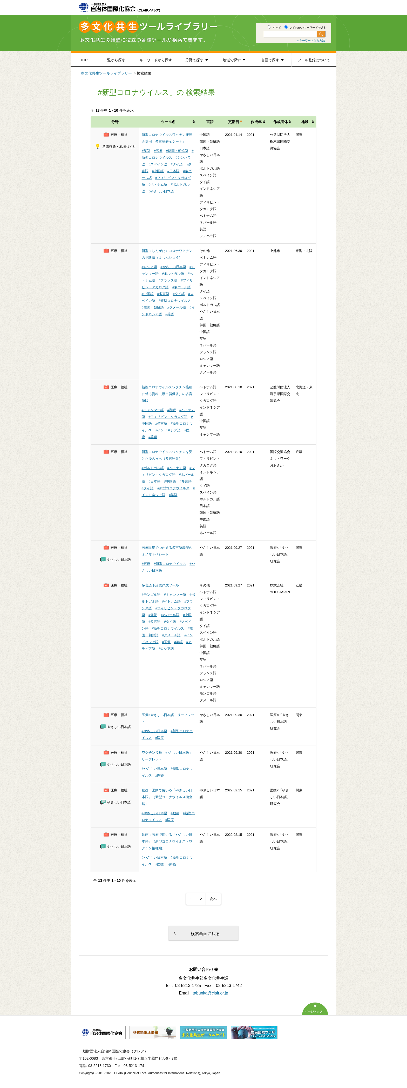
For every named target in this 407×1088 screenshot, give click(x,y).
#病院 (152, 615)
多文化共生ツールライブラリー (106, 73)
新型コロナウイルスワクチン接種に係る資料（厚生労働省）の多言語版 (167, 394)
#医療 (158, 151)
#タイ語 (177, 164)
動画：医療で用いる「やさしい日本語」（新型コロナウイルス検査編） (167, 797)
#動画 (175, 813)
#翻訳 (171, 410)
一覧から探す (114, 60)
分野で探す (194, 60)
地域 (304, 122)
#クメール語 (176, 307)
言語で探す (270, 60)
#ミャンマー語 (153, 410)
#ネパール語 (181, 287)
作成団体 (280, 122)
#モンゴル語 (151, 595)
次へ (213, 899)
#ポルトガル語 (173, 274)
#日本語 (173, 171)
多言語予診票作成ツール (160, 585)
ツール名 (168, 122)
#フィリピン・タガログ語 (167, 417)
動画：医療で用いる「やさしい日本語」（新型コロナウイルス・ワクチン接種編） (167, 841)
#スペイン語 (157, 164)
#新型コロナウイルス (175, 301)
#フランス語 (168, 280)
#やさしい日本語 (161, 191)
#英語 (146, 151)
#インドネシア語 (168, 430)
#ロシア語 (149, 267)
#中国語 (158, 171)
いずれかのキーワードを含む (305, 27)
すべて (274, 27)
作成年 (256, 122)
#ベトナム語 (157, 184)
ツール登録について (313, 60)
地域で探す (232, 60)
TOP (84, 60)
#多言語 (163, 294)
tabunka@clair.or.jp (210, 993)
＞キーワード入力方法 (310, 40)
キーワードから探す (155, 60)
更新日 (233, 122)
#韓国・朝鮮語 (177, 151)
